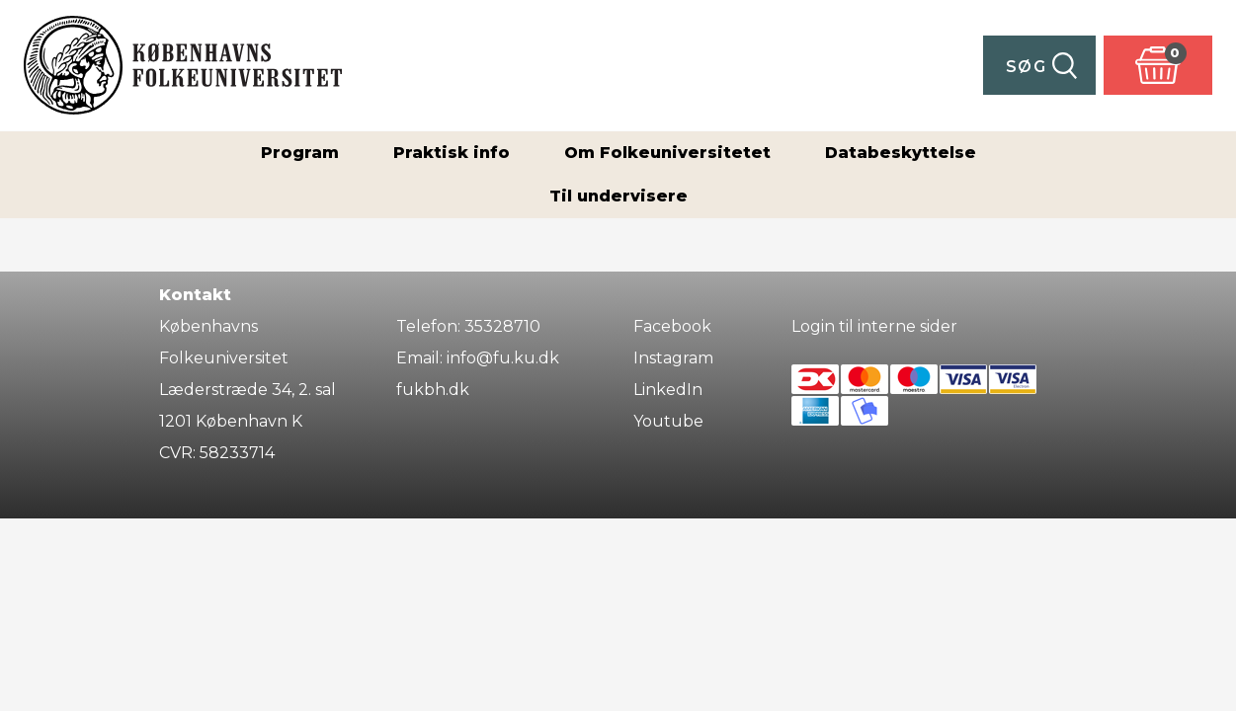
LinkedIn (667, 389)
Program (300, 152)
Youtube (668, 421)
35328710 (502, 326)
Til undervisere (618, 196)
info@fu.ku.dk (503, 358)
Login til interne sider (874, 326)
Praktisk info (451, 152)
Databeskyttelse (900, 152)
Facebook (672, 326)
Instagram (673, 358)
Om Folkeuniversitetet (667, 152)
